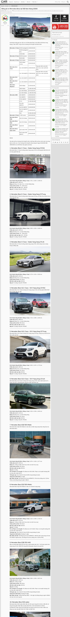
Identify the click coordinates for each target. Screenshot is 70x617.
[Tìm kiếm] (67, 2)
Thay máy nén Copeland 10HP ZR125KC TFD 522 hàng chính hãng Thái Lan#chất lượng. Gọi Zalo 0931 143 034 (61, 91)
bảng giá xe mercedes (22, 10)
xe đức (10, 12)
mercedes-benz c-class (50, 10)
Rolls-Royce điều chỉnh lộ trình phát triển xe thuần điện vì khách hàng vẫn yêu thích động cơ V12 (61, 79)
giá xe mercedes (29, 10)
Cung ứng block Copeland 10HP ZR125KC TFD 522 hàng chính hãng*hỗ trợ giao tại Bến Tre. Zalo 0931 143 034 (61, 130)
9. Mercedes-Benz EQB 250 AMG (20, 542)
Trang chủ (11, 1)
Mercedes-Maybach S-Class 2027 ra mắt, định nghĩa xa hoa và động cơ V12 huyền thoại (61, 71)
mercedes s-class (36, 10)
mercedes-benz (42, 10)
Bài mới (28, 1)
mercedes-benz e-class (59, 10)
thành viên (56, 18)
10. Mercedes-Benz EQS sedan (19, 602)
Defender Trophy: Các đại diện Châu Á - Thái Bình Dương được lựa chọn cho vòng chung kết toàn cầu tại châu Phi (61, 62)
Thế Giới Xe (57, 49)
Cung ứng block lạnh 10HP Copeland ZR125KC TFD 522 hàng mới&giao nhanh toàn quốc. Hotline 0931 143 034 (61, 121)
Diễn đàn (23, 1)
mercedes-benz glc (5, 12)
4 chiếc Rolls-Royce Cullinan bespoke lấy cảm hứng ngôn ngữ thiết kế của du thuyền (61, 53)
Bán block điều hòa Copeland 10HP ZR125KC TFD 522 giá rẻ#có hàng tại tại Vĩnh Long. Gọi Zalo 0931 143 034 (61, 111)
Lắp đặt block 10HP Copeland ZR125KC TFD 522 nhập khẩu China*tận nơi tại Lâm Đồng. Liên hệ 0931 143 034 (61, 101)
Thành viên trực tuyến (57, 32)
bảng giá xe (16, 10)
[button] (16, 2)
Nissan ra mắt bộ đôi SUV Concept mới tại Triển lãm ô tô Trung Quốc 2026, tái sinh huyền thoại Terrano (61, 43)
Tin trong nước (55, 88)
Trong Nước (57, 97)
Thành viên (34, 1)
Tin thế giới (54, 40)
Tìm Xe (3, 10)
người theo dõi (64, 18)
